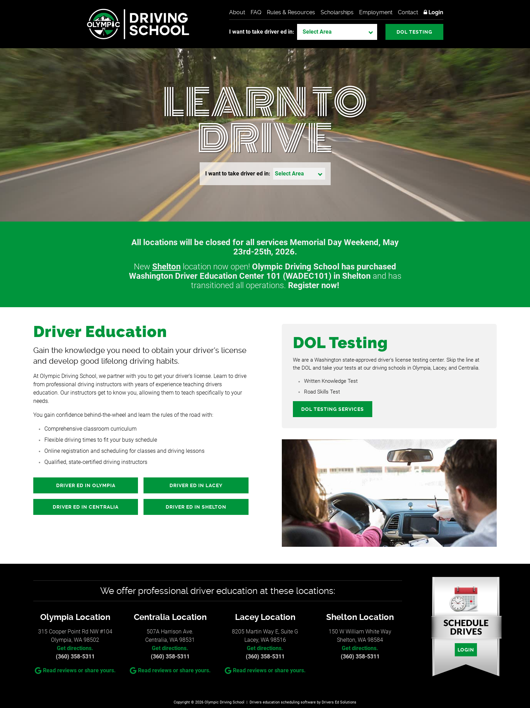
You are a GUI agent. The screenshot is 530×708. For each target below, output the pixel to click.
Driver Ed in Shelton (196, 507)
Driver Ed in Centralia (86, 507)
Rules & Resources (291, 12)
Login (433, 12)
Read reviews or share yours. (75, 670)
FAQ (256, 12)
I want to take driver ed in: (261, 31)
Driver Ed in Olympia (85, 485)
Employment (375, 12)
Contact (408, 12)
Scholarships (337, 12)
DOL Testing (414, 32)
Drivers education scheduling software (283, 702)
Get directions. (75, 648)
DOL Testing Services (332, 409)
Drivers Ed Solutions (339, 702)
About (237, 12)
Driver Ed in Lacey (196, 485)
